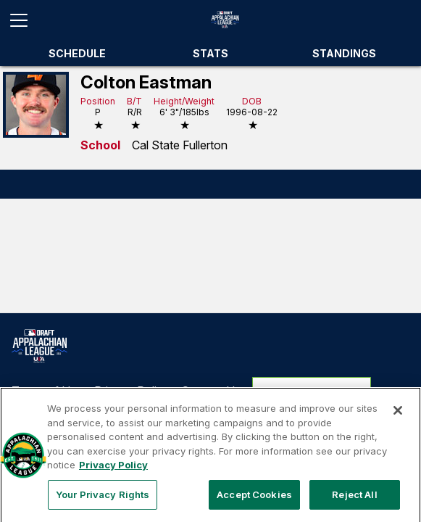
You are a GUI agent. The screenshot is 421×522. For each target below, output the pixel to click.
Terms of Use (47, 391)
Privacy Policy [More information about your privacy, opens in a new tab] (113, 472)
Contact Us (211, 391)
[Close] (398, 418)
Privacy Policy (132, 391)
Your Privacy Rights (312, 390)
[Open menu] (24, 20)
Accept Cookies (254, 502)
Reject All (354, 502)
